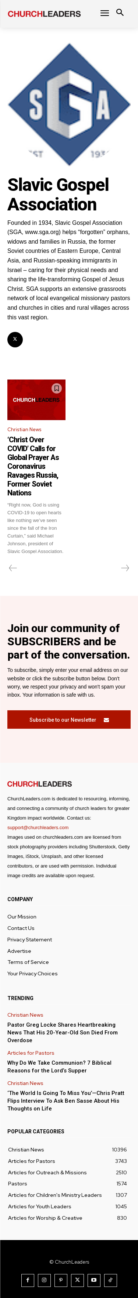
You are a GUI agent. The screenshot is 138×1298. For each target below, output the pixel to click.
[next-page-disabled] (125, 568)
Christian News (24, 429)
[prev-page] (13, 568)
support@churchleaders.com (37, 827)
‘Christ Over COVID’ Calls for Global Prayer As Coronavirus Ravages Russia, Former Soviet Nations (33, 466)
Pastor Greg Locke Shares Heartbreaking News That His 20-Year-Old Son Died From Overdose (62, 1032)
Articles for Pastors (30, 1053)
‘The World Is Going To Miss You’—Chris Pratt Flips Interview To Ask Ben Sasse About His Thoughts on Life (65, 1101)
